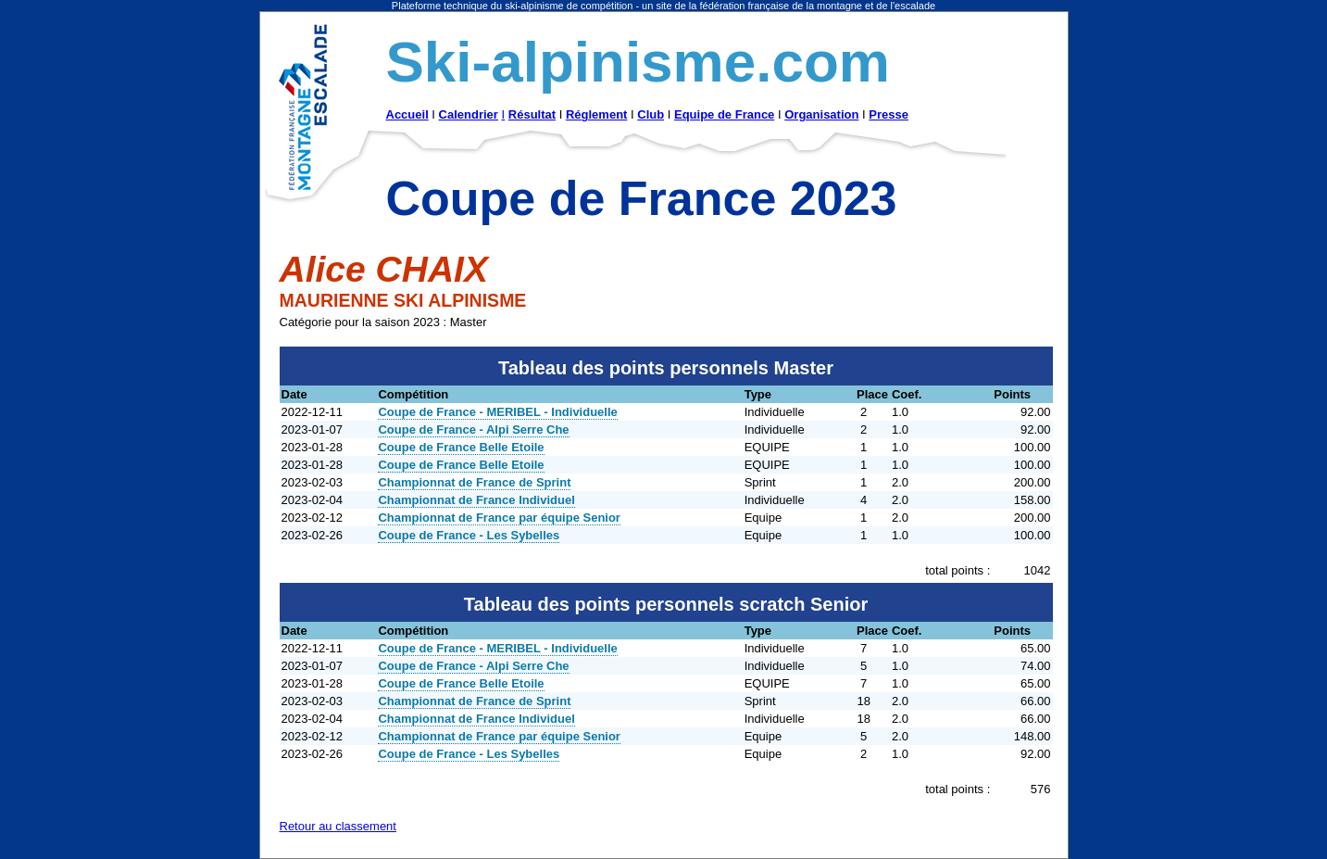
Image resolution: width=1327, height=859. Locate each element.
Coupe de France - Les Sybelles (468, 535)
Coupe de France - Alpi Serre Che (473, 429)
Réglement (596, 114)
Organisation (821, 114)
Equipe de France (724, 114)
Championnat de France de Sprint (474, 482)
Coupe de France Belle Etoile (461, 447)
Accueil (407, 114)
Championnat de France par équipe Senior (499, 517)
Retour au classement (338, 826)
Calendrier (468, 114)
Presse (888, 114)
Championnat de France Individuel (476, 500)
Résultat (532, 114)
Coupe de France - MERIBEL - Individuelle (497, 412)
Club (650, 114)
